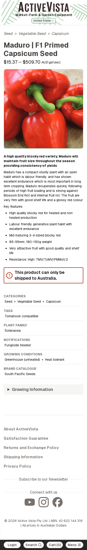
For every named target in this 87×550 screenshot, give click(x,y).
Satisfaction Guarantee (26, 438)
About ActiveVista (21, 429)
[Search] (33, 545)
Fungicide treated (18, 345)
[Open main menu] (74, 545)
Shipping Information (23, 457)
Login (12, 545)
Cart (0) (55, 545)
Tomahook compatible (21, 316)
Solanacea (13, 330)
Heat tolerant (54, 359)
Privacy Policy (17, 466)
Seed (8, 33)
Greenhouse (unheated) (22, 359)
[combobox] (44, 20)
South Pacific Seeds (20, 374)
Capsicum (60, 33)
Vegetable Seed (32, 33)
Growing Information (32, 389)
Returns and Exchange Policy (31, 447)
